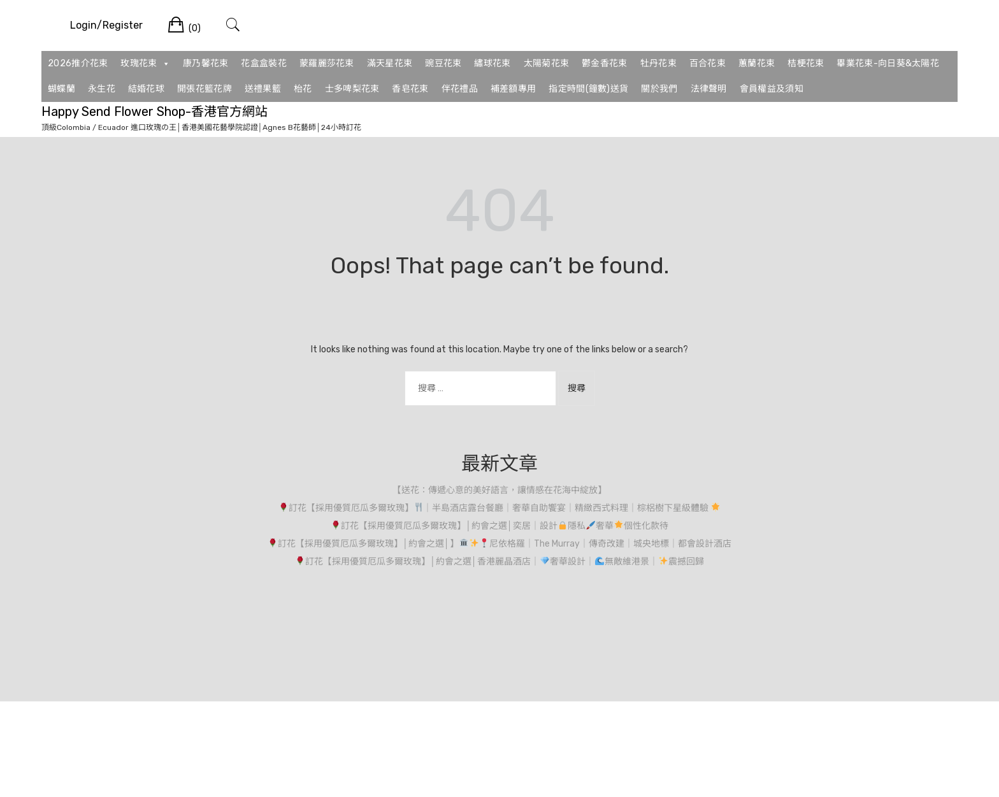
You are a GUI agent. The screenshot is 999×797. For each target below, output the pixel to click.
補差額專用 (513, 88)
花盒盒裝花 (264, 63)
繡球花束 (492, 63)
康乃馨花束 (206, 63)
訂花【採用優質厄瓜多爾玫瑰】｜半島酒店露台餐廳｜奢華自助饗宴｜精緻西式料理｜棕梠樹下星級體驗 (500, 508)
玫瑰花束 (145, 63)
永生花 (101, 88)
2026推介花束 (78, 63)
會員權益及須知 (771, 88)
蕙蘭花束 (756, 63)
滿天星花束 (390, 63)
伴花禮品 (460, 88)
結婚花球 (146, 88)
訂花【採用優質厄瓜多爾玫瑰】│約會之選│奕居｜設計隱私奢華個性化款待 (499, 526)
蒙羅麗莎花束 (326, 63)
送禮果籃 (263, 88)
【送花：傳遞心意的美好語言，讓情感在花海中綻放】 (499, 490)
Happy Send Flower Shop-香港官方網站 (154, 111)
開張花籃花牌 (204, 88)
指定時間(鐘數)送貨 (588, 88)
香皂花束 (410, 88)
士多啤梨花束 (352, 88)
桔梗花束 (805, 63)
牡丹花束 (658, 63)
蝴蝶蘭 (61, 88)
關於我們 (659, 88)
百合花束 (707, 63)
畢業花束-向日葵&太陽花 (888, 63)
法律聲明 (709, 88)
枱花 (303, 88)
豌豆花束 (443, 63)
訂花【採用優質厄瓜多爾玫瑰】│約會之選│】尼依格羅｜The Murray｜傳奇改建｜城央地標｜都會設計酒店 (499, 543)
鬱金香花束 (605, 63)
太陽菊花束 (547, 63)
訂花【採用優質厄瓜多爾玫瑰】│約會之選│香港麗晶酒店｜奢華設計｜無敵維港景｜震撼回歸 (499, 561)
